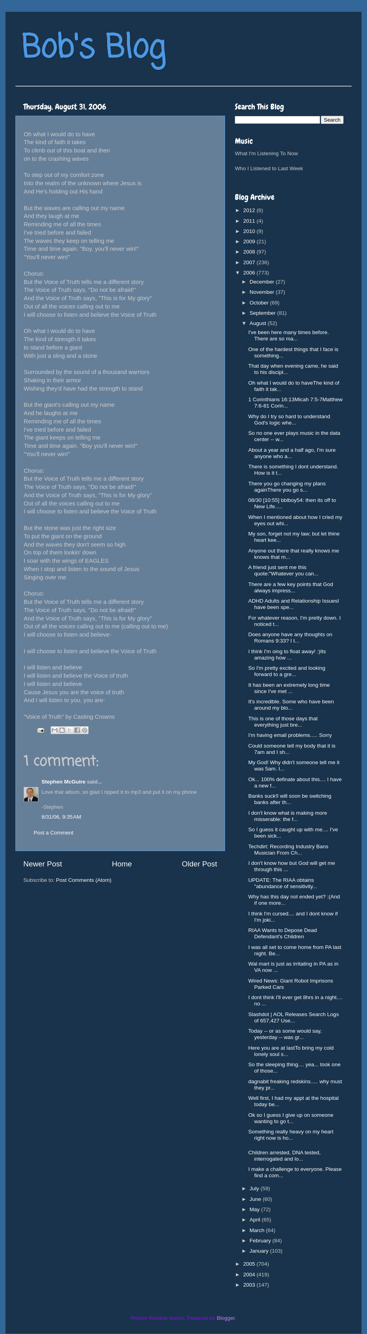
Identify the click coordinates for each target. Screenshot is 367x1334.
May (255, 1209)
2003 (250, 1285)
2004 (250, 1275)
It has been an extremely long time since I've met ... (289, 688)
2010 (250, 231)
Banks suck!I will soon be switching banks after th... (289, 799)
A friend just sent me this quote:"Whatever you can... (283, 570)
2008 (250, 252)
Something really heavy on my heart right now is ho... (290, 1135)
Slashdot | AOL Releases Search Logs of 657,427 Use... (293, 1017)
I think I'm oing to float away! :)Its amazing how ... (287, 654)
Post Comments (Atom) (84, 880)
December (263, 282)
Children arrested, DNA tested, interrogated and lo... (284, 1156)
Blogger (226, 1318)
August (259, 323)
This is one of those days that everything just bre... (283, 722)
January (260, 1251)
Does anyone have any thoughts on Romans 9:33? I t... (290, 637)
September (263, 313)
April (256, 1220)
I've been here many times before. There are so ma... (288, 335)
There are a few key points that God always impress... (290, 587)
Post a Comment (54, 833)
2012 (250, 210)
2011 (250, 221)
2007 (250, 262)
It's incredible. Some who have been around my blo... (291, 705)
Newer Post (42, 864)
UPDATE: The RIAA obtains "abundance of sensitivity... (282, 883)
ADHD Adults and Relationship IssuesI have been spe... (293, 604)
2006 (250, 273)
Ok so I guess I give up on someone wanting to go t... (290, 1118)
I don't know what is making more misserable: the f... (287, 816)
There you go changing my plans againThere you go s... (287, 487)
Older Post (199, 864)
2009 (250, 241)
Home (122, 864)
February (261, 1241)
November (263, 292)
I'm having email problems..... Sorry (290, 735)
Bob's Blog (93, 49)
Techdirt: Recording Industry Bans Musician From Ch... (288, 850)
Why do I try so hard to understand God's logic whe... (289, 419)
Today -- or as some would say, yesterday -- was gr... (285, 1034)
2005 (250, 1264)
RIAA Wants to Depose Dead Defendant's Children (282, 933)
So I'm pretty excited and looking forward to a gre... (286, 671)
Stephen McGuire (63, 782)
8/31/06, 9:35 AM (61, 817)
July (255, 1188)
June (256, 1199)
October (260, 303)
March (258, 1230)
